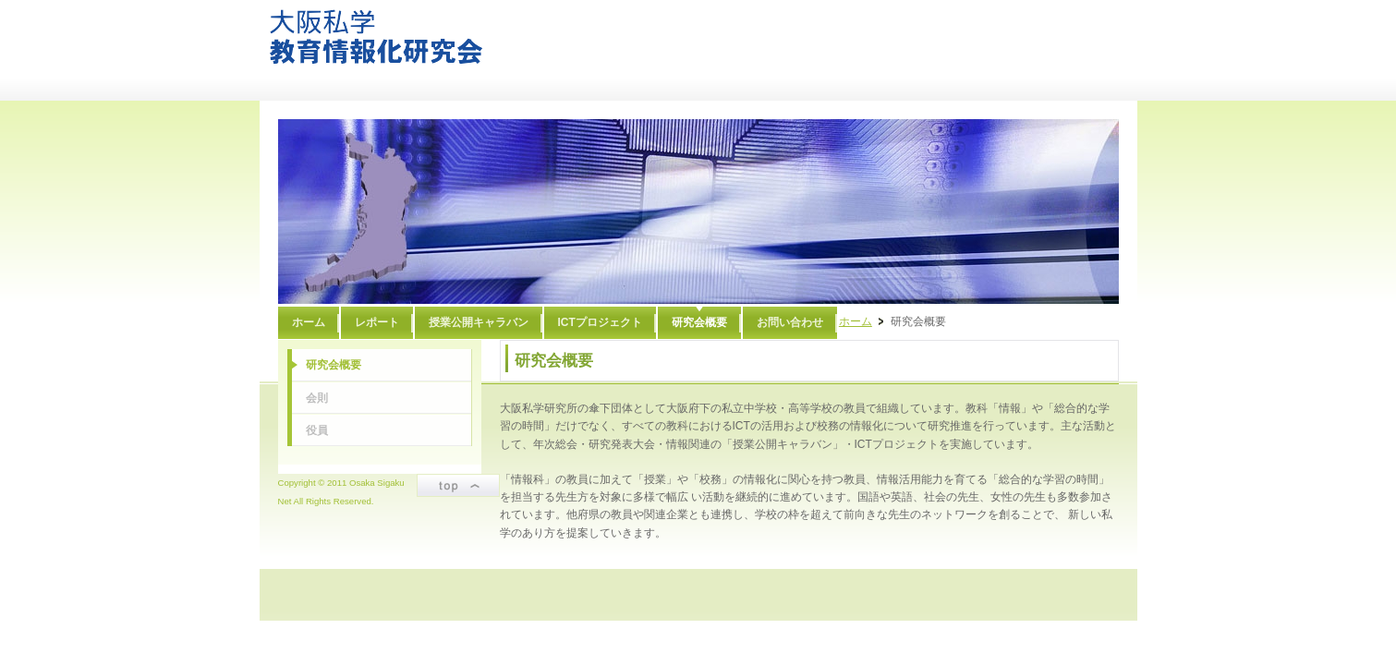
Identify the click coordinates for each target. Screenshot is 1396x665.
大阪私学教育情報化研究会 (376, 37)
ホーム (855, 321)
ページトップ (458, 485)
